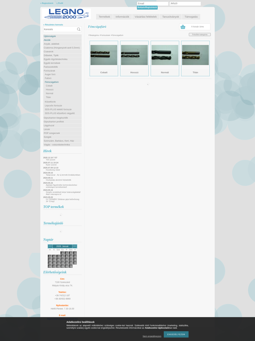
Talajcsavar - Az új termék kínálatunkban (63, 175)
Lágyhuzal (49, 125)
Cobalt (49, 85)
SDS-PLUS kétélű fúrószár (58, 109)
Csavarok (48, 51)
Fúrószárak (49, 70)
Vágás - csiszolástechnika (57, 144)
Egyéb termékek (52, 63)
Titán (48, 97)
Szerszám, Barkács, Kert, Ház (59, 140)
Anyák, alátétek (51, 44)
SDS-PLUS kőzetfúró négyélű (60, 113)
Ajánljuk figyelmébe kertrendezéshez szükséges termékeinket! (61, 186)
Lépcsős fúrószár (53, 105)
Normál (49, 93)
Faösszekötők (51, 67)
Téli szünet (50, 160)
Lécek (47, 129)
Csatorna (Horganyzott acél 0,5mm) (62, 47)
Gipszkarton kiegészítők (56, 117)
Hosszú (49, 89)
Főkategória (94, 35)
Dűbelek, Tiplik (51, 55)
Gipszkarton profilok (54, 121)
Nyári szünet (51, 165)
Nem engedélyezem (152, 336)
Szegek (47, 137)
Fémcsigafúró (52, 82)
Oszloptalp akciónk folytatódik (58, 180)
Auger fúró (50, 74)
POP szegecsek (52, 133)
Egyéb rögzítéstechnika (55, 59)
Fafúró (48, 78)
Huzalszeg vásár (53, 170)
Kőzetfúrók (50, 101)
